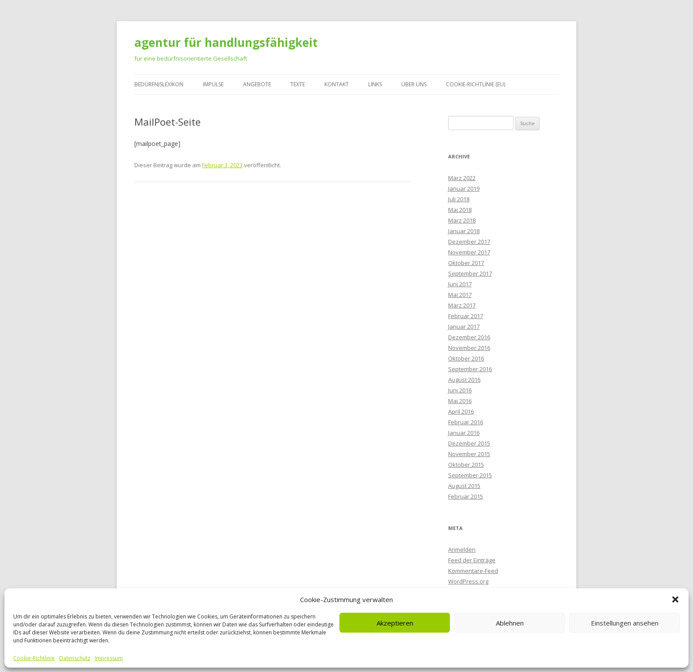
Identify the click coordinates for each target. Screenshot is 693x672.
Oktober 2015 (466, 464)
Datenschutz (74, 658)
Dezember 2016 (469, 337)
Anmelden (462, 549)
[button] (675, 599)
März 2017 (462, 305)
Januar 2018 (464, 231)
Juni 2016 (460, 390)
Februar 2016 (465, 422)
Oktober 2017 (466, 263)
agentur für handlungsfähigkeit (226, 42)
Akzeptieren (395, 622)
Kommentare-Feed (473, 571)
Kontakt (336, 84)
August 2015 (464, 486)
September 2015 (470, 475)
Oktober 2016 (466, 358)
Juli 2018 (458, 199)
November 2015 (469, 454)
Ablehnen (510, 622)
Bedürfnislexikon (158, 84)
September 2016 (470, 369)
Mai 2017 (460, 295)
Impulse (213, 84)
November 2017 (469, 252)
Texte (297, 84)
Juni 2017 (460, 284)
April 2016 (461, 411)
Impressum (109, 658)
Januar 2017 (464, 326)
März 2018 (462, 220)
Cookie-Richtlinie (34, 658)
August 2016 (464, 380)
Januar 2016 (464, 433)
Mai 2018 (460, 210)
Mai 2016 (460, 401)
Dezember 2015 (469, 443)
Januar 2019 (464, 188)
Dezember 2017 (469, 242)
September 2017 (470, 273)
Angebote (257, 84)
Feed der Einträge (471, 560)
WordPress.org (468, 581)
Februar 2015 (465, 496)
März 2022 (462, 178)
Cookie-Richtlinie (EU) (475, 84)
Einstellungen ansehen (625, 622)
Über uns (413, 84)
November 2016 (469, 348)
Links (375, 84)
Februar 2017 (465, 316)
